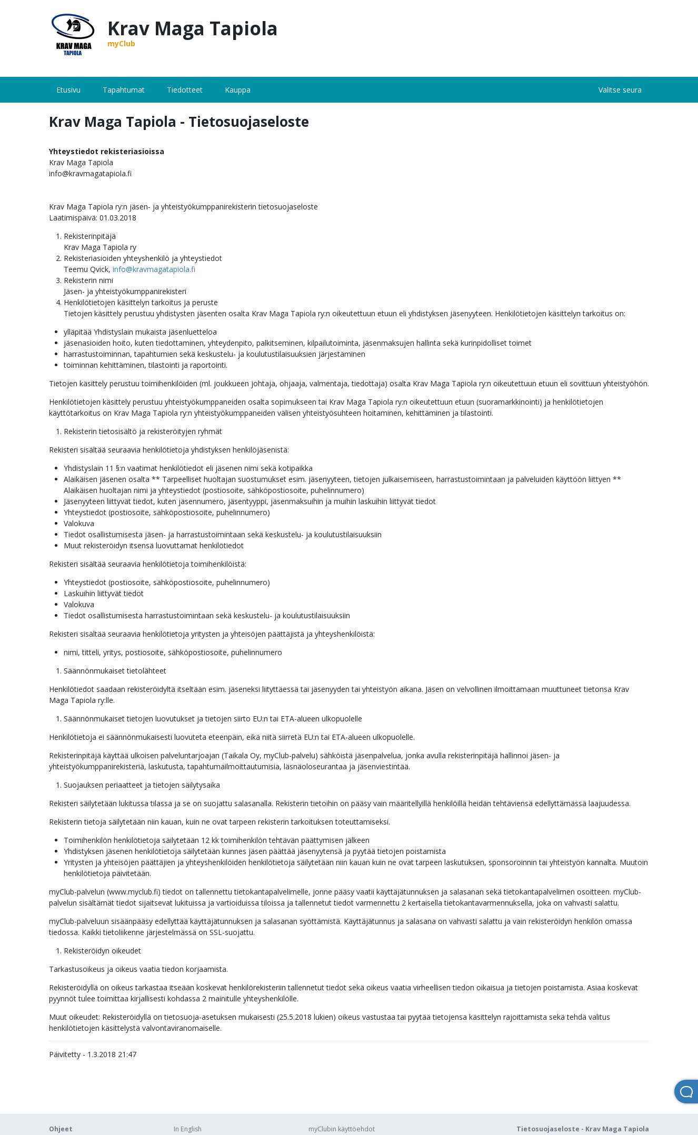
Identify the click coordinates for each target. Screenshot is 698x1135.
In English (188, 1128)
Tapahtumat (124, 90)
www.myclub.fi (133, 892)
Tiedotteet (185, 90)
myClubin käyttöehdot (341, 1128)
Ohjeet (61, 1128)
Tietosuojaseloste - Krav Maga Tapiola (582, 1128)
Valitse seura (620, 90)
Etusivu (68, 90)
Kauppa (238, 90)
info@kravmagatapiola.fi (154, 269)
